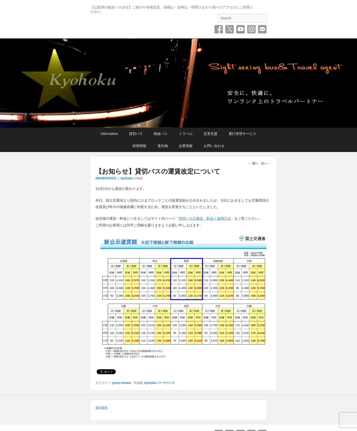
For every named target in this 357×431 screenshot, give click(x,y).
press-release (121, 383)
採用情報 (139, 146)
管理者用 (101, 407)
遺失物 (162, 146)
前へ (253, 163)
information (109, 134)
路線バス (161, 134)
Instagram (251, 29)
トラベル (186, 134)
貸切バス (136, 134)
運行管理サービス (242, 134)
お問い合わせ (262, 29)
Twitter (229, 29)
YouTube (240, 29)
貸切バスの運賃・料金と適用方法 (205, 218)
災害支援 (210, 134)
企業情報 (186, 146)
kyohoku (126, 178)
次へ (266, 163)
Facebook (218, 29)
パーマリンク (166, 383)
